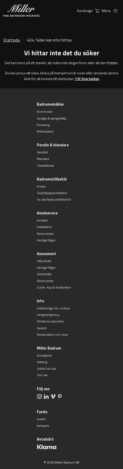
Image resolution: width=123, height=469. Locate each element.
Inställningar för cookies (53, 308)
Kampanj (43, 425)
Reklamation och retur (52, 334)
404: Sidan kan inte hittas (49, 40)
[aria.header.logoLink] (21, 10)
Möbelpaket (45, 131)
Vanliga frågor (46, 240)
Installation (44, 226)
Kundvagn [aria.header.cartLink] (89, 10)
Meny (111, 10)
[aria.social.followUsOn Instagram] (39, 396)
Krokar (41, 186)
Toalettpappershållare (52, 192)
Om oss (42, 374)
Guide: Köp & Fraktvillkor (54, 287)
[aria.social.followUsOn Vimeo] (53, 396)
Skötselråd (44, 274)
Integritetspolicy (48, 314)
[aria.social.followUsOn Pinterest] (59, 396)
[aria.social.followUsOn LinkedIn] (46, 396)
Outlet (41, 419)
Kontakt (42, 220)
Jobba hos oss (46, 368)
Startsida (11, 40)
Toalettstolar (45, 165)
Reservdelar (45, 233)
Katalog (42, 361)
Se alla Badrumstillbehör (54, 199)
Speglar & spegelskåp (51, 118)
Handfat (42, 152)
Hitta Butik (44, 260)
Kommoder (45, 111)
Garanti (42, 328)
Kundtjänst (44, 355)
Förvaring (43, 124)
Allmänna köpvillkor (50, 321)
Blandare (43, 158)
